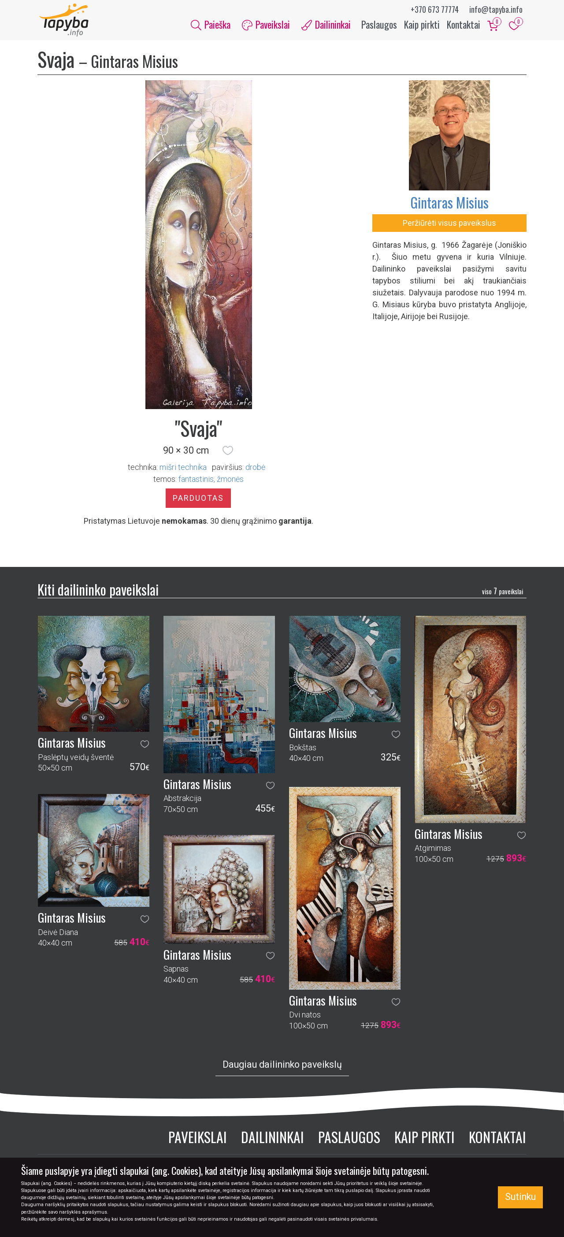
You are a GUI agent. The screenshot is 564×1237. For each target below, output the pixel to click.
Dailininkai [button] (326, 26)
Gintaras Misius (449, 204)
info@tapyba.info (496, 9)
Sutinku (520, 1196)
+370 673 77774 (435, 9)
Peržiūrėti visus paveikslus (449, 225)
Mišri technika (183, 469)
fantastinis (196, 481)
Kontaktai (463, 26)
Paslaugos (379, 26)
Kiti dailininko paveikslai (98, 591)
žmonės (230, 481)
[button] (227, 453)
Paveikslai (197, 1139)
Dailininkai (272, 1139)
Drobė (255, 469)
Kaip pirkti (422, 26)
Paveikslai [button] (266, 26)
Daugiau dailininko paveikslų (282, 1067)
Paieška (210, 26)
